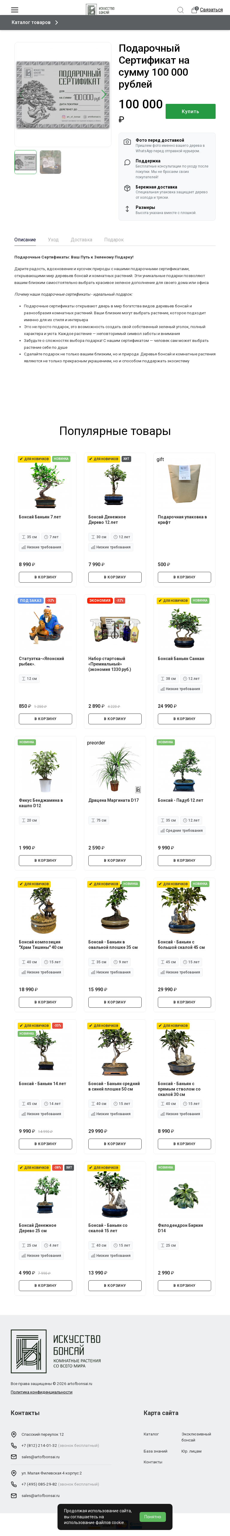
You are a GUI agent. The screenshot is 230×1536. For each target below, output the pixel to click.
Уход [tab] (53, 240)
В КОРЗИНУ (45, 577)
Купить (190, 111)
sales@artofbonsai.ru (41, 1456)
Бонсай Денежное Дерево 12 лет (107, 519)
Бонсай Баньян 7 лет (40, 516)
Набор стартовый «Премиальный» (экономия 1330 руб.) (110, 663)
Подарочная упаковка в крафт (182, 519)
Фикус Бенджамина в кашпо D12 (41, 803)
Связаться (211, 10)
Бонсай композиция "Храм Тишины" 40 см (41, 944)
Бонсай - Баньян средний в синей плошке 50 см (114, 1086)
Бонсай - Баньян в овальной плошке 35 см (113, 944)
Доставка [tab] (81, 240)
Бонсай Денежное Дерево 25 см (38, 1228)
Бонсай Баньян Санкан (181, 658)
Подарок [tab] (114, 240)
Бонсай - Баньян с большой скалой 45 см (181, 944)
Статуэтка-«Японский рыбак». (41, 661)
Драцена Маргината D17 (114, 800)
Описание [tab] (25, 240)
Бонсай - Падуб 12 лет (181, 800)
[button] (104, 94)
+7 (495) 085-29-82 (39, 1484)
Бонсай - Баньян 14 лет (42, 1083)
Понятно (152, 1516)
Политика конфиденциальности (41, 1392)
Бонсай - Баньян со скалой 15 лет (108, 1228)
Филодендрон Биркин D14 (180, 1228)
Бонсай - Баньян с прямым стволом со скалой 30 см (179, 1089)
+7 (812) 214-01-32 (39, 1445)
